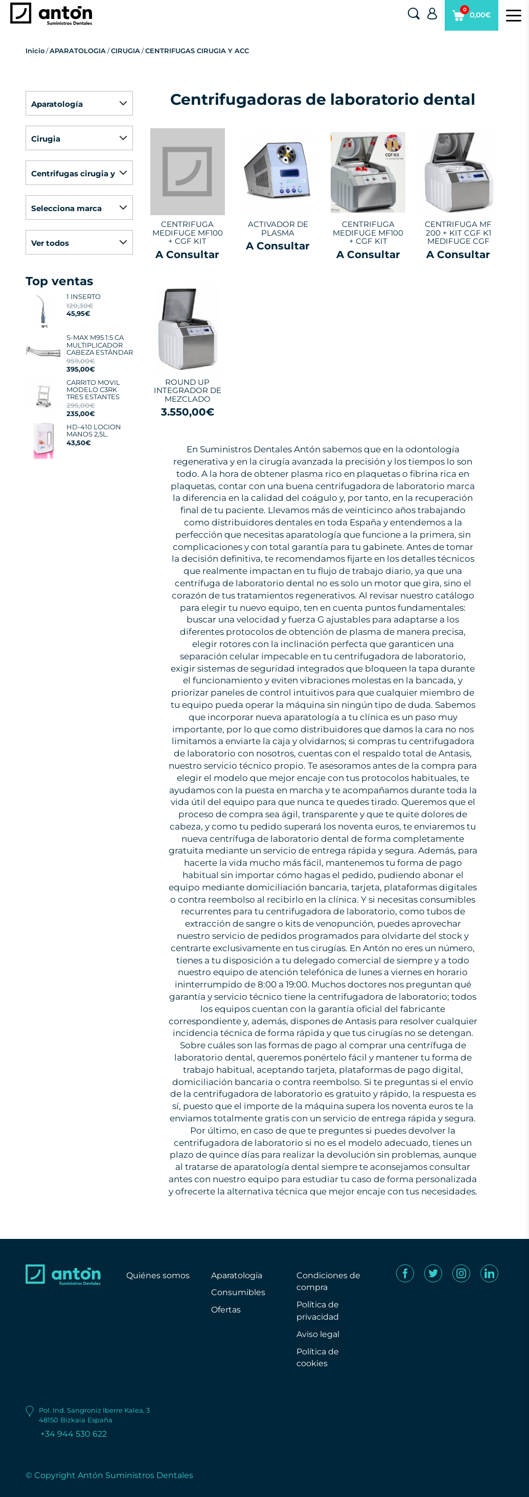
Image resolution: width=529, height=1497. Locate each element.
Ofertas (226, 1310)
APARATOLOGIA (78, 51)
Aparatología (236, 1275)
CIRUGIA (125, 51)
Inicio (35, 51)
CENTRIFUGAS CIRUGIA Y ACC (197, 51)
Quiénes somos (158, 1275)
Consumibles (238, 1292)
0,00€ (471, 18)
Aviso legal (317, 1334)
